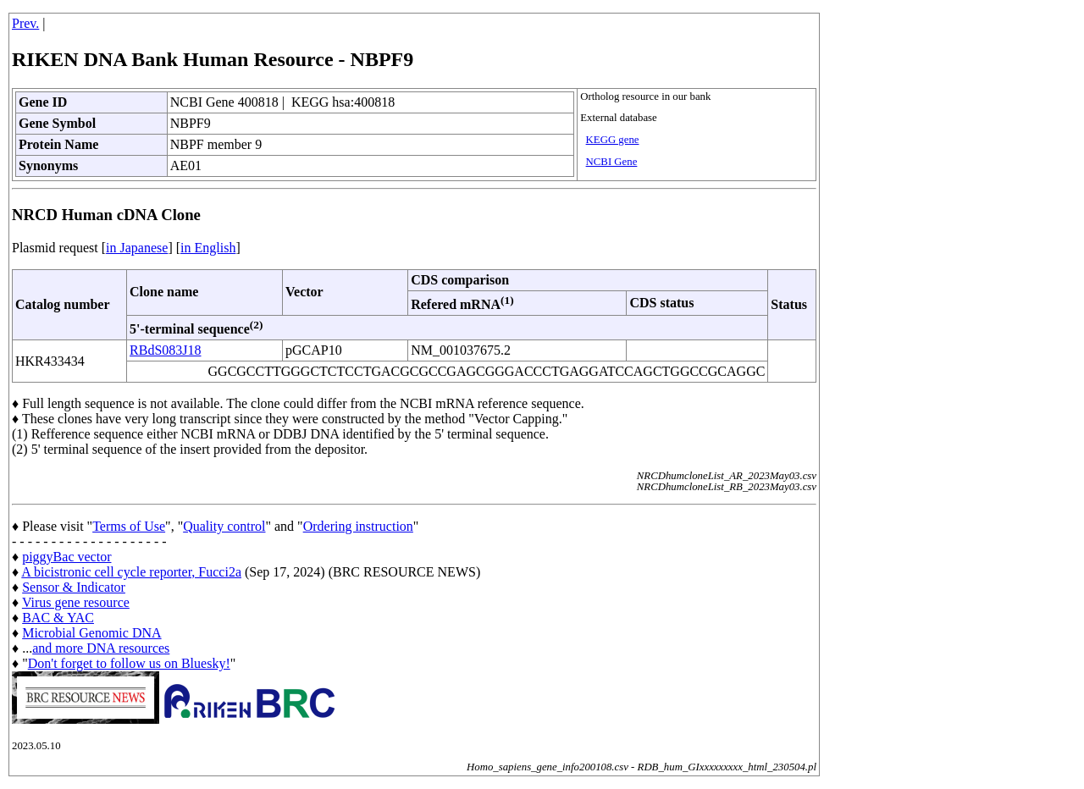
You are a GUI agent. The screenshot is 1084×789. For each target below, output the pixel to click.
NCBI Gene (612, 162)
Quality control (224, 526)
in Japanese (137, 247)
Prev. (25, 23)
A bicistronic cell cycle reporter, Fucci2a (131, 572)
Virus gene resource (76, 602)
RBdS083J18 (165, 350)
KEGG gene (612, 140)
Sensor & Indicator (73, 587)
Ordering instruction (358, 526)
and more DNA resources (100, 648)
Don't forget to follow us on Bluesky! (129, 663)
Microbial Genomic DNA (91, 633)
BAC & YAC (58, 617)
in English (207, 247)
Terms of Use (128, 526)
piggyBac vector (66, 556)
